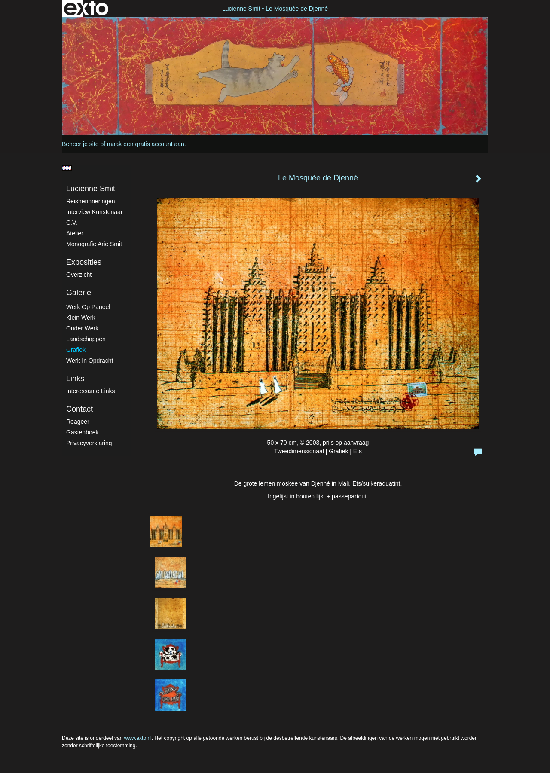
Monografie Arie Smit (94, 244)
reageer (77, 421)
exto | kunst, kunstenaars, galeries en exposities (86, 8)
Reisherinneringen (90, 201)
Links (75, 378)
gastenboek (82, 432)
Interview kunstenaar (94, 211)
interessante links (90, 391)
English (67, 168)
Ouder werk (82, 328)
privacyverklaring (89, 443)
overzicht (79, 274)
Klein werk (80, 317)
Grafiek (76, 349)
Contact (79, 409)
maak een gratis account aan (145, 144)
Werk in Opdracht (89, 360)
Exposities (83, 262)
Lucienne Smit (241, 8)
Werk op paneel (88, 306)
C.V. (71, 222)
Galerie (78, 292)
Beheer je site (80, 144)
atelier (74, 233)
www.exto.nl (138, 738)
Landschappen (86, 339)
